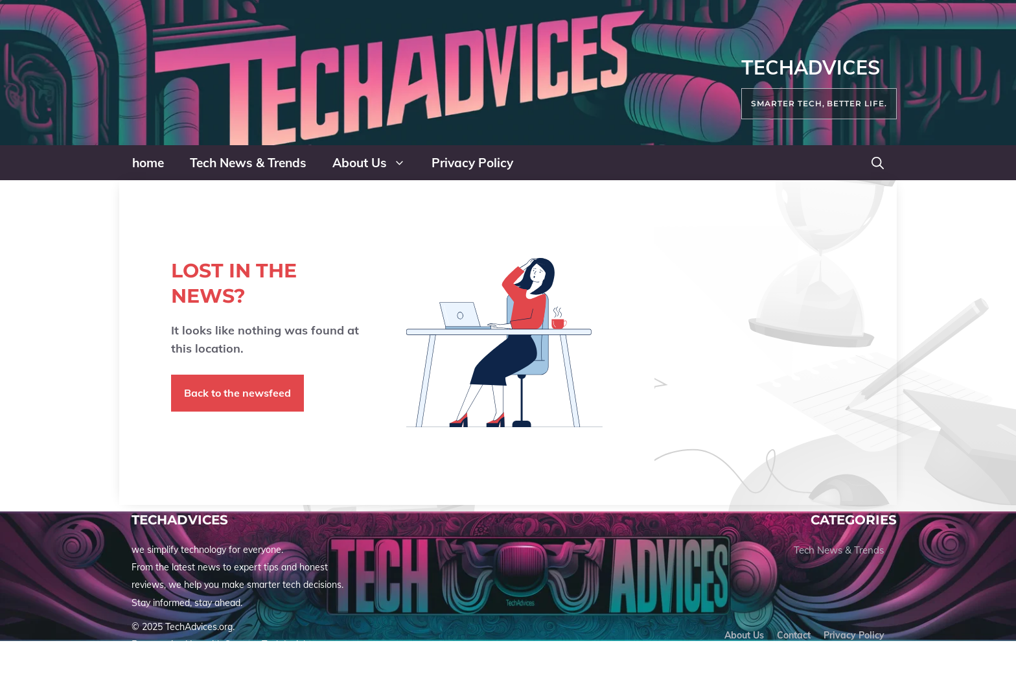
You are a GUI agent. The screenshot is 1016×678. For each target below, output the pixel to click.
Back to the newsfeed (237, 392)
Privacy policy (854, 635)
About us (744, 635)
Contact (794, 635)
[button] (878, 162)
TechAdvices (810, 67)
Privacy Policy (472, 162)
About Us (375, 162)
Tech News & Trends (248, 162)
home (148, 162)
